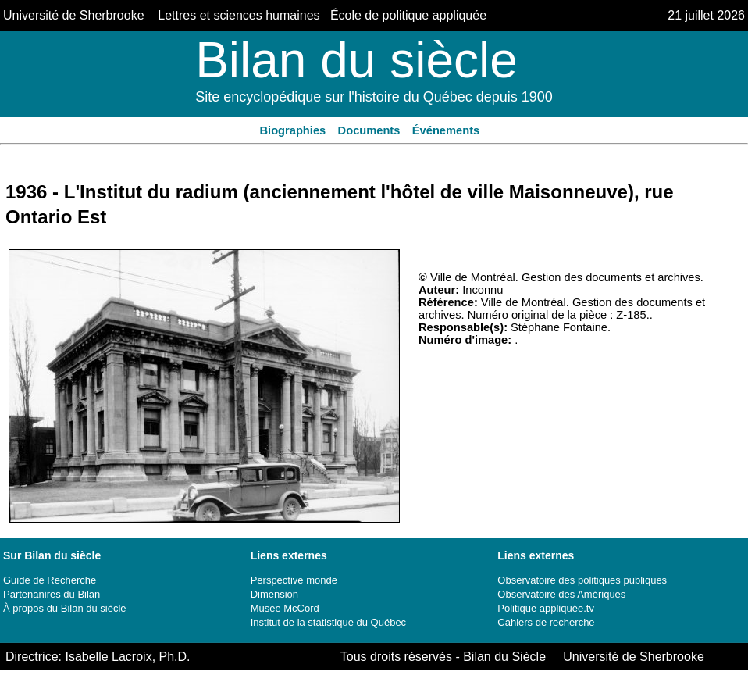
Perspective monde (294, 580)
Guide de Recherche (49, 580)
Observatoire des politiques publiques (582, 580)
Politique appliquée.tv (545, 608)
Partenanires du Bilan (51, 594)
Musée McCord (285, 608)
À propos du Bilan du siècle (64, 608)
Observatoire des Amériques (561, 594)
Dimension (274, 594)
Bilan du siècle (356, 60)
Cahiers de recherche (545, 622)
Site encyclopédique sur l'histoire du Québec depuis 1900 (374, 97)
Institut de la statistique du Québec (328, 622)
